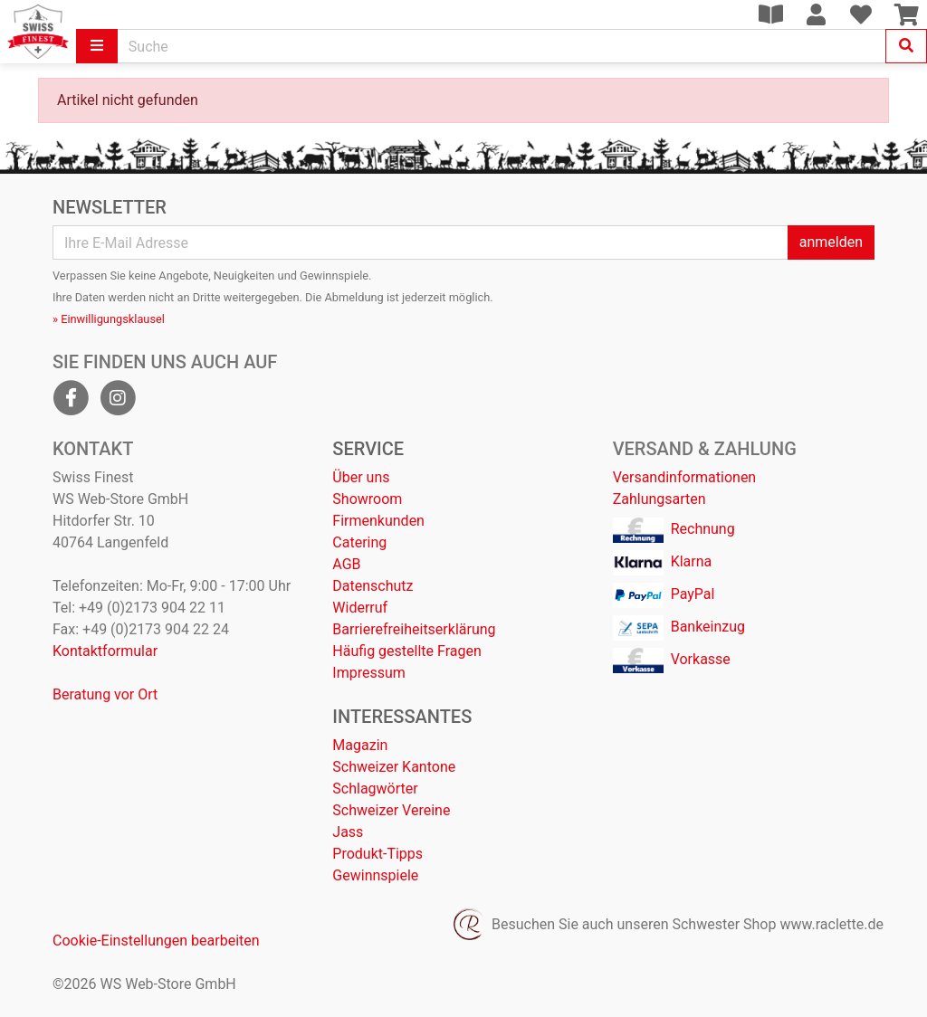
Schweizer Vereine (391, 810)
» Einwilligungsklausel (109, 319)
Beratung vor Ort (105, 694)
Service (368, 449)
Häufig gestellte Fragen (406, 651)
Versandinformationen (685, 477)
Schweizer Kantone (393, 766)
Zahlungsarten (659, 499)
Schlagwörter (374, 788)
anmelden (831, 242)
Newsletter (110, 207)
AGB (346, 564)
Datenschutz (372, 585)
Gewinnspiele (375, 875)
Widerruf (359, 607)
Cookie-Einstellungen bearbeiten (156, 940)
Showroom (367, 499)
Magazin (359, 745)
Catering (359, 542)
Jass (347, 832)
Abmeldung (354, 297)
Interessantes (402, 716)
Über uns (360, 477)
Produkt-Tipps (377, 853)
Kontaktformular (105, 651)
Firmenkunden (378, 520)
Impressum (369, 672)
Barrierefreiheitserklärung (413, 629)
